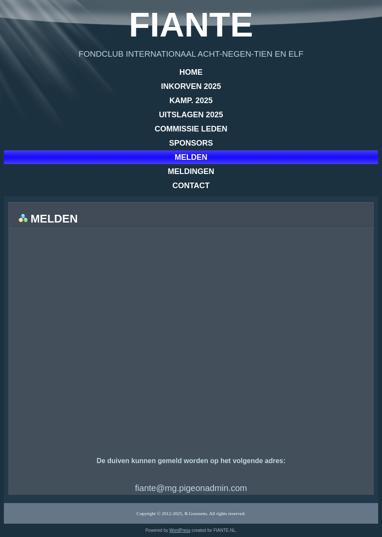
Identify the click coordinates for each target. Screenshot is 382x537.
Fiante (191, 25)
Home (191, 72)
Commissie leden (190, 129)
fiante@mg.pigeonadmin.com (191, 488)
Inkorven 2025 (191, 86)
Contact (191, 185)
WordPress (180, 530)
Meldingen (191, 171)
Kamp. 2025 (191, 100)
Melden (191, 157)
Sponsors (191, 143)
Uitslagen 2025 (191, 114)
